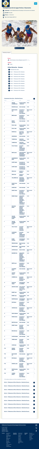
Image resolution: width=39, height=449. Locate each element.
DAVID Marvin (14, 302)
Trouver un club (4, 428)
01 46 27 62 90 (4, 427)
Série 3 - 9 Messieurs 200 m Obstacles (16, 76)
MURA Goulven (14, 152)
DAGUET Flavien (14, 190)
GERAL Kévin (14, 171)
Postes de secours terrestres (19, 436)
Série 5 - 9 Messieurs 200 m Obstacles (16, 81)
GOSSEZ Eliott (14, 187)
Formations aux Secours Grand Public (8, 436)
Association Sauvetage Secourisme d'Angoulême (21, 228)
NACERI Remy (14, 131)
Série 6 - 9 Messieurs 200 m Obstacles (16, 83)
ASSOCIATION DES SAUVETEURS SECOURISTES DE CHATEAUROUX (22, 154)
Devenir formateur (8, 444)
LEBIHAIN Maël (14, 136)
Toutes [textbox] (11, 64)
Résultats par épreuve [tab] (7, 52)
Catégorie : (9, 62)
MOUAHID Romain (15, 106)
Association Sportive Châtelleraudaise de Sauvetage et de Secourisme (22, 148)
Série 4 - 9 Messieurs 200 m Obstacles (16, 79)
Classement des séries (13, 69)
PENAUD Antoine (14, 316)
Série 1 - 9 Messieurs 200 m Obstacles (16, 72)
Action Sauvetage (22, 106)
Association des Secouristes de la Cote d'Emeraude (22, 163)
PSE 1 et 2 (7, 440)
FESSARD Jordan (14, 363)
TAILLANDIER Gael (15, 177)
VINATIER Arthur (14, 307)
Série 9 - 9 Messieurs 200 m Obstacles (16, 90)
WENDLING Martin (15, 243)
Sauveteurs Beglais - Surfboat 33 (22, 103)
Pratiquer (30, 436)
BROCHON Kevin (14, 330)
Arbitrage (30, 437)
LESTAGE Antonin (15, 249)
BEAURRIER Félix (14, 253)
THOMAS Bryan (14, 139)
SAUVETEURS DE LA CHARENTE (22, 240)
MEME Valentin (14, 115)
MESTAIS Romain (15, 322)
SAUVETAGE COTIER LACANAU (22, 140)
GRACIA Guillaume (15, 313)
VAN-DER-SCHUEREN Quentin (13, 217)
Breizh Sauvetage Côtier (22, 244)
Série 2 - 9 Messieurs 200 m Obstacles (16, 74)
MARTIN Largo (14, 263)
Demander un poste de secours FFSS (20, 442)
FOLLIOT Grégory (14, 145)
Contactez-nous (4, 429)
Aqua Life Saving (22, 249)
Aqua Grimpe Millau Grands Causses (21, 132)
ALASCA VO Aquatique (21, 172)
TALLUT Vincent (14, 226)
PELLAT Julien (14, 125)
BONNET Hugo (14, 292)
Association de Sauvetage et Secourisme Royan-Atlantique (22, 111)
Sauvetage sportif (26, 433)
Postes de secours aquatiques (19, 439)
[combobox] (20, 60)
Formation (3, 433)
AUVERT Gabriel (14, 162)
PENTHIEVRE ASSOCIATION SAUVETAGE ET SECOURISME (22, 179)
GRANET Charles (14, 325)
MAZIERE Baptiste (15, 298)
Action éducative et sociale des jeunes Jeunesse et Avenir (22, 288)
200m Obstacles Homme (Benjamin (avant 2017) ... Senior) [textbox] (20, 60)
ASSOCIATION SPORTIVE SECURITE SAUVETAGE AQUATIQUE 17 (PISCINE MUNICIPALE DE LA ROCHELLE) (22, 200)
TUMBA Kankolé (14, 339)
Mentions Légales (5, 431)
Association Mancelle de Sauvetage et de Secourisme (22, 279)
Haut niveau (31, 435)
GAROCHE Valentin (15, 286)
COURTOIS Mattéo (15, 336)
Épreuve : (9, 58)
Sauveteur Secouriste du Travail (8, 442)
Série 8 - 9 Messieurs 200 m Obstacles (16, 88)
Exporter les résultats (19, 48)
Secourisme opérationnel (15, 433)
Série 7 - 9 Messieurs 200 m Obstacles (16, 86)
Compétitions (31, 438)
